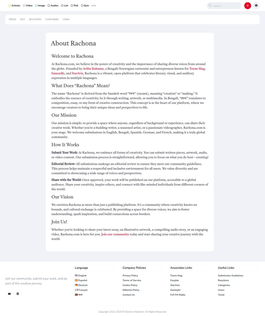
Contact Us (129, 294)
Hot (22, 20)
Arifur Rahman (93, 68)
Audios (53, 5)
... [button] (93, 5)
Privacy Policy (130, 275)
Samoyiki (57, 73)
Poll (74, 5)
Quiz (85, 5)
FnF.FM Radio (177, 294)
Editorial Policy (131, 290)
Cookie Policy (130, 285)
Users (66, 20)
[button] (247, 5)
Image (40, 5)
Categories (52, 20)
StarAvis (77, 73)
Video (27, 5)
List (64, 5)
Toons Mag (197, 68)
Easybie (174, 280)
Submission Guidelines (230, 275)
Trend (12, 20)
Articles (14, 5)
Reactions (35, 20)
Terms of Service (132, 280)
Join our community (115, 234)
